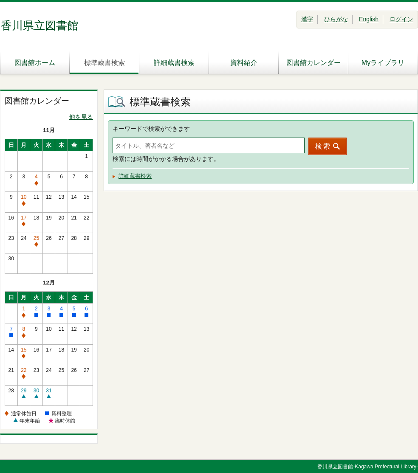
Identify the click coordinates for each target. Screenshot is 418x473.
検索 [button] (323, 146)
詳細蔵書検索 (174, 62)
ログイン (401, 19)
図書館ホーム (34, 62)
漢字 (307, 19)
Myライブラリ (383, 62)
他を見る (81, 116)
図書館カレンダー (313, 62)
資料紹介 (243, 62)
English (368, 19)
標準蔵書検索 (104, 62)
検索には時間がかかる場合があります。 (166, 158)
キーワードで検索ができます (151, 128)
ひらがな (336, 19)
